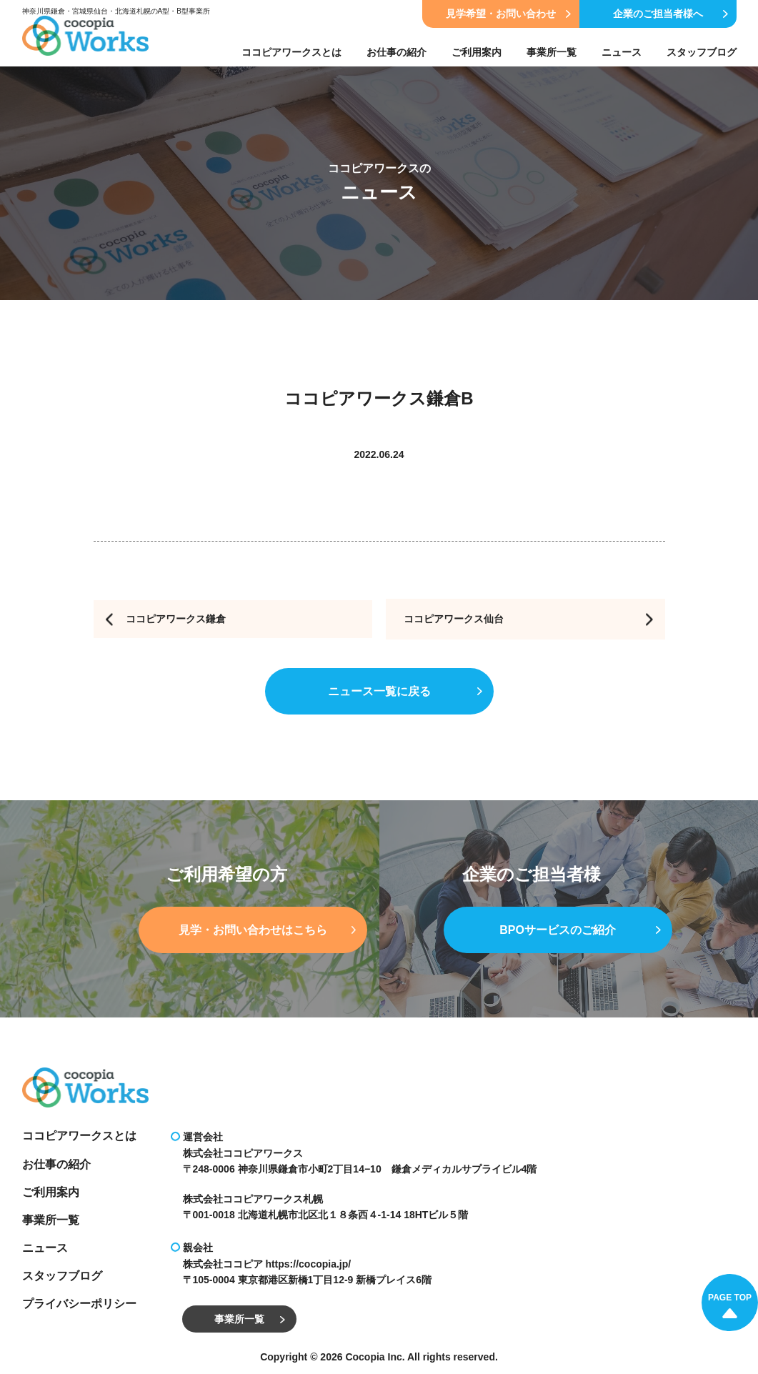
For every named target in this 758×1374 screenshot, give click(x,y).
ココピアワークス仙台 (454, 618)
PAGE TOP (730, 1305)
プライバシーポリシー (79, 1304)
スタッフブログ (702, 52)
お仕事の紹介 (396, 52)
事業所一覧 (552, 52)
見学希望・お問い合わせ (508, 13)
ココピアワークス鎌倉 (176, 618)
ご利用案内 (477, 52)
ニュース (622, 52)
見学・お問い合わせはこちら (267, 932)
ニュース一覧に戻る (405, 693)
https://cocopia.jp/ (308, 1264)
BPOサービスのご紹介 (579, 932)
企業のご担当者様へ (670, 13)
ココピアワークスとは (291, 52)
